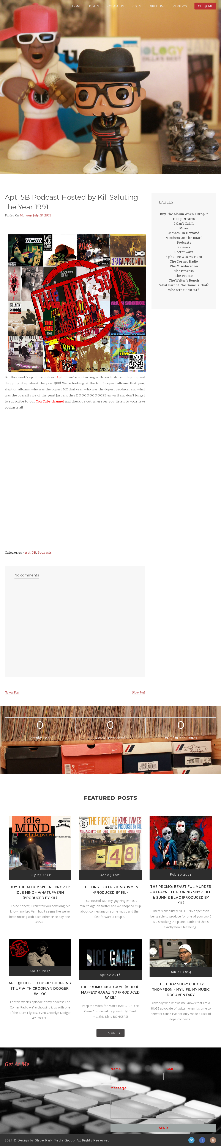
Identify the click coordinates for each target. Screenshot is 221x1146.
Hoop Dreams (184, 219)
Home (77, 6)
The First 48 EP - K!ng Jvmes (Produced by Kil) (110, 890)
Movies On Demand (183, 233)
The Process (184, 271)
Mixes (136, 6)
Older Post (138, 692)
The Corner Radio (184, 261)
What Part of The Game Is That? (184, 285)
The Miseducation (184, 266)
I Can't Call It (184, 223)
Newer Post (12, 692)
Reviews (180, 6)
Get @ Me (205, 6)
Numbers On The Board (184, 238)
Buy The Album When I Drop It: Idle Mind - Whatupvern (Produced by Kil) (40, 892)
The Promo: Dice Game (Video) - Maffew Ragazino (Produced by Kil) (110, 992)
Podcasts (115, 6)
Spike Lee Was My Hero (184, 257)
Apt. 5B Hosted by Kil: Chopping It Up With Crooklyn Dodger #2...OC (40, 988)
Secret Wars (183, 252)
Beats (94, 6)
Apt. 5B (30, 552)
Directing (157, 6)
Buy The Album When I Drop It (184, 214)
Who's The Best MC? (183, 290)
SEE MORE (109, 1033)
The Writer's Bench (184, 280)
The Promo (184, 276)
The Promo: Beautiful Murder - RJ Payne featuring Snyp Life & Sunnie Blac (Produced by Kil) (181, 895)
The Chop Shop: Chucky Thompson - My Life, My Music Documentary (181, 989)
